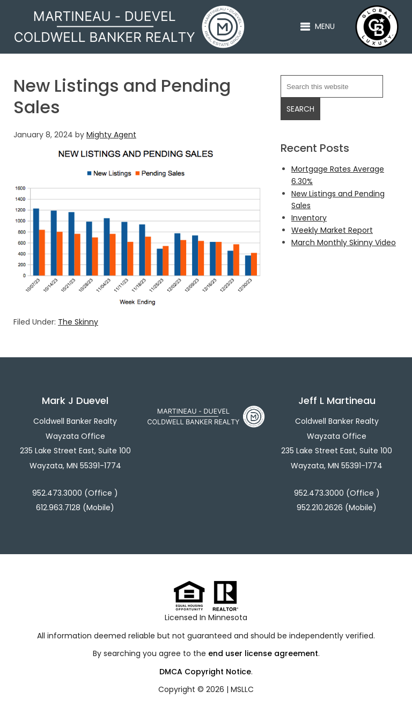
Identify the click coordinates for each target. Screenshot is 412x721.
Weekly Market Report (332, 230)
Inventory (309, 217)
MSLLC (242, 689)
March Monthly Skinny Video (343, 242)
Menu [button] (325, 26)
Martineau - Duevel (129, 11)
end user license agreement (263, 653)
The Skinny (78, 322)
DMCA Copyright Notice (205, 671)
